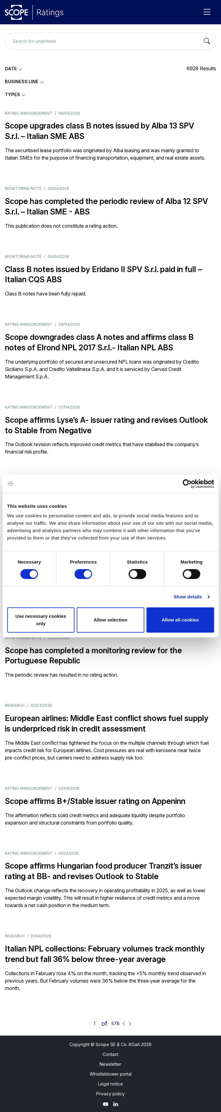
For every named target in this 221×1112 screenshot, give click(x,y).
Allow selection (110, 619)
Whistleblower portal (111, 1074)
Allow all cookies (180, 619)
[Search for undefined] (110, 41)
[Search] (207, 41)
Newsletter (110, 1064)
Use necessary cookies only (40, 619)
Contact (110, 1054)
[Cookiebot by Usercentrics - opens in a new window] (187, 483)
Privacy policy (110, 1093)
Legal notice (110, 1083)
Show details (188, 596)
